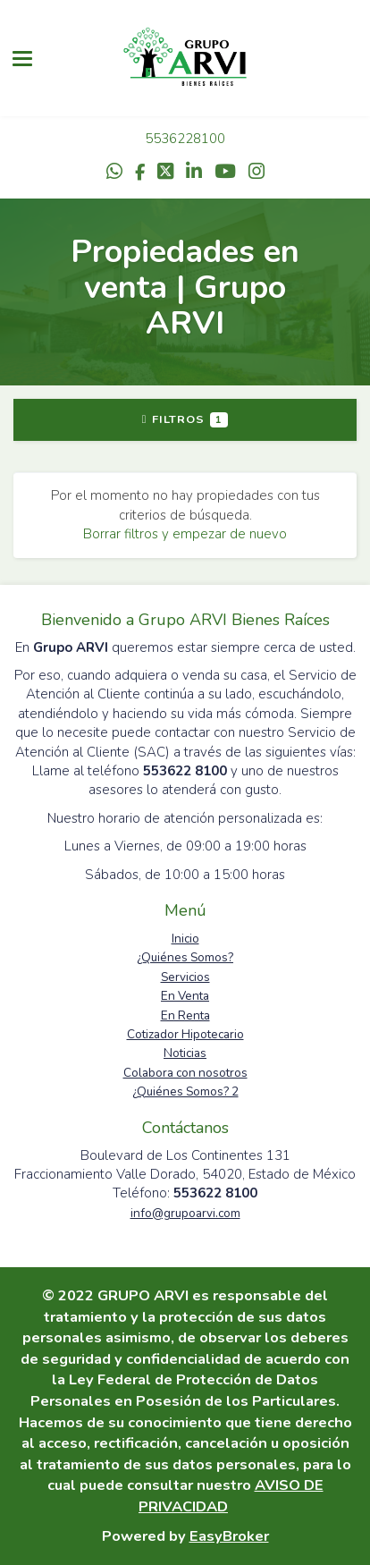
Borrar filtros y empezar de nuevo (185, 534)
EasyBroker (229, 1536)
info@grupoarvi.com (185, 1213)
